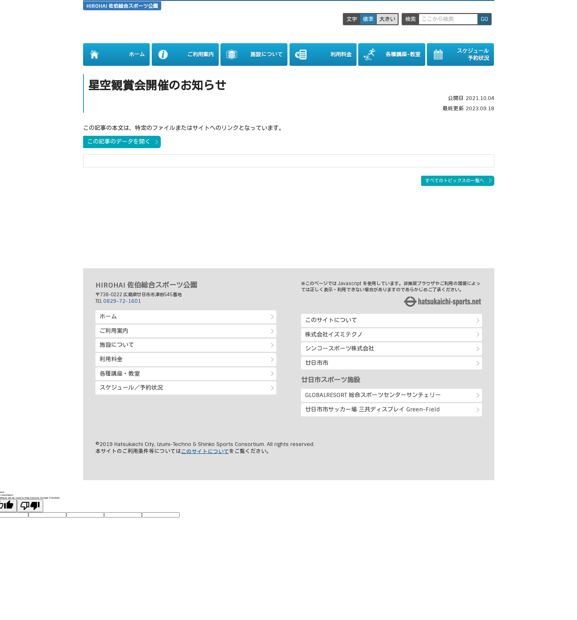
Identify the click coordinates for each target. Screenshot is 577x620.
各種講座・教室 (120, 373)
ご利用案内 (114, 330)
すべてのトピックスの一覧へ (454, 180)
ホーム (108, 316)
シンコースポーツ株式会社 (339, 348)
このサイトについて (331, 320)
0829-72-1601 (122, 301)
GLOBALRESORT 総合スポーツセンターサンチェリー (373, 395)
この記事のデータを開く (119, 141)
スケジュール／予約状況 (131, 387)
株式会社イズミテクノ (334, 334)
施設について (117, 344)
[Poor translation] (30, 505)
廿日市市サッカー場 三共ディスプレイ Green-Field (372, 409)
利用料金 (111, 359)
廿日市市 (316, 363)
